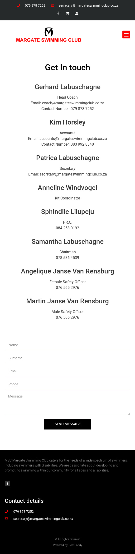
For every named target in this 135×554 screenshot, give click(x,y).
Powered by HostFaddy (67, 545)
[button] (126, 34)
